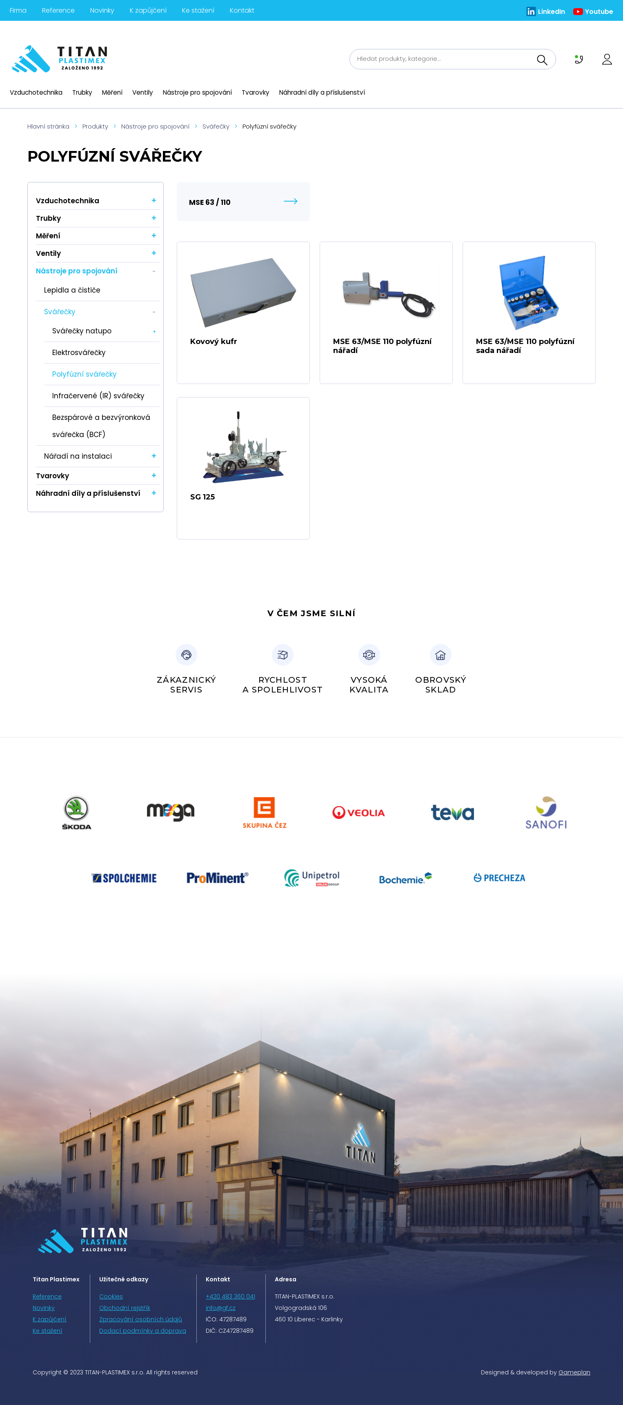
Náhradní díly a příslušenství (322, 92)
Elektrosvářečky (79, 352)
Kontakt (242, 10)
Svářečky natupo (81, 331)
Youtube (599, 11)
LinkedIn (551, 11)
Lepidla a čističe (72, 290)
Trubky (82, 92)
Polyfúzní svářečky (84, 374)
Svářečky (215, 126)
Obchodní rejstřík (124, 1308)
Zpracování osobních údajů (140, 1319)
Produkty (95, 126)
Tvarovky (255, 92)
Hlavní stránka (48, 126)
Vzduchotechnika (36, 92)
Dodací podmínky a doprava (142, 1331)
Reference (58, 10)
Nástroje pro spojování (197, 92)
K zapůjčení (148, 10)
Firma (18, 10)
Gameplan (574, 1372)
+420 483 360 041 (230, 1296)
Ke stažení (198, 10)
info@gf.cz (221, 1308)
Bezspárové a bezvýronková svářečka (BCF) (101, 426)
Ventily (142, 92)
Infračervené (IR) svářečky (98, 396)
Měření (112, 92)
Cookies (111, 1296)
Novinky (102, 10)
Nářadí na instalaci (78, 456)
